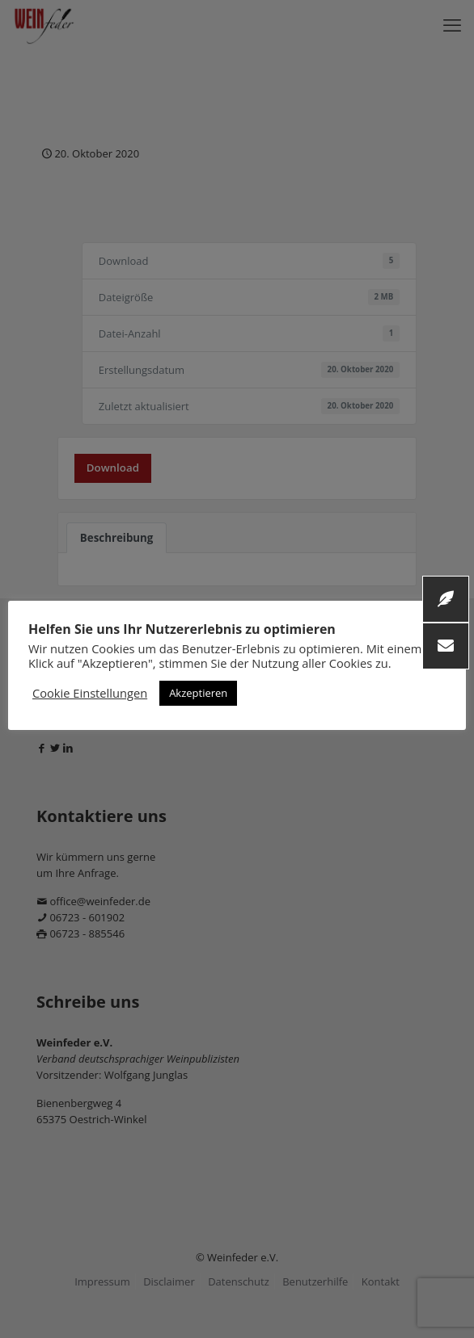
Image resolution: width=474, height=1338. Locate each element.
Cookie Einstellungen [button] (89, 693)
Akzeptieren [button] (198, 693)
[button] (445, 646)
